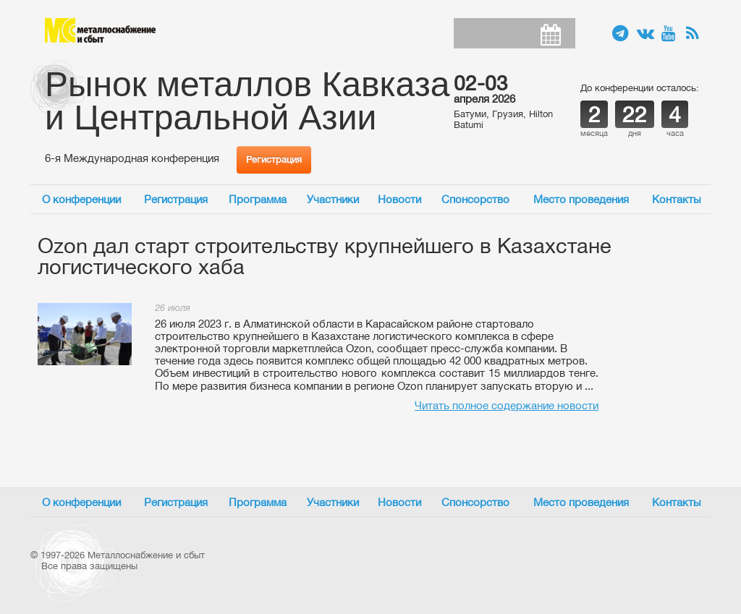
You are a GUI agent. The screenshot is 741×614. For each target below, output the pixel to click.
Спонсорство (475, 199)
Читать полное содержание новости (506, 405)
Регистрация (274, 159)
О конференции (81, 199)
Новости (399, 199)
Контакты (676, 199)
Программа (258, 199)
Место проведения (581, 199)
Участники (333, 199)
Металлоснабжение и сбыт (100, 30)
